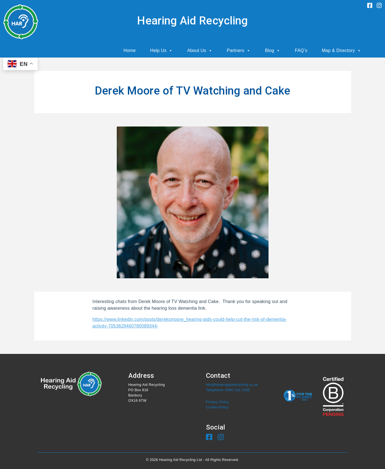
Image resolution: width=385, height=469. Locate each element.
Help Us (161, 51)
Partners (238, 51)
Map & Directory (341, 51)
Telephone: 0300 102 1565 (228, 390)
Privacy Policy (217, 402)
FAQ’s (301, 50)
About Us (199, 51)
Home (129, 50)
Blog (272, 51)
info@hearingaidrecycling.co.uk (232, 385)
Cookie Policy (217, 407)
